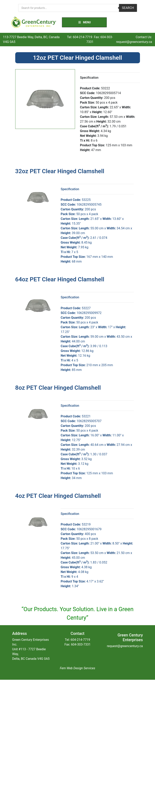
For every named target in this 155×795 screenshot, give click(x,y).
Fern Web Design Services (77, 668)
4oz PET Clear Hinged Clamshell (58, 495)
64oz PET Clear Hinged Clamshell (59, 279)
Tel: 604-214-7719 (79, 37)
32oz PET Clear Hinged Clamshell (59, 171)
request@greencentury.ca (134, 42)
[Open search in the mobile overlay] (77, 8)
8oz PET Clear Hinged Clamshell (58, 387)
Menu (84, 22)
